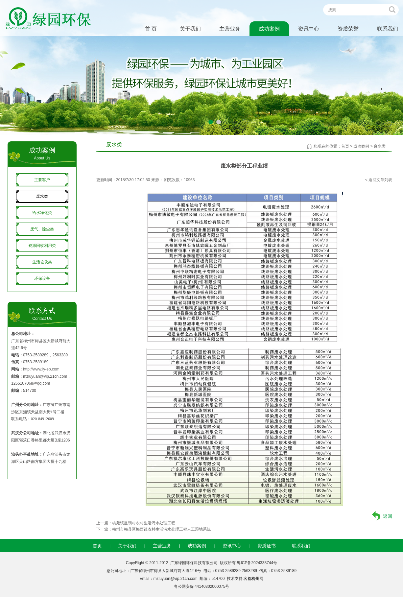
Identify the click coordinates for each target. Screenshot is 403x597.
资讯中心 (308, 29)
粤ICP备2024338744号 (257, 563)
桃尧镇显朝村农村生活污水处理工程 (143, 523)
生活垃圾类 (42, 262)
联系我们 (301, 545)
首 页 (151, 29)
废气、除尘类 (42, 229)
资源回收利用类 (42, 245)
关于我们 (190, 29)
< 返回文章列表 (378, 180)
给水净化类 (42, 212)
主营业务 (229, 29)
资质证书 (266, 545)
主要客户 (42, 180)
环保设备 (42, 278)
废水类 (42, 196)
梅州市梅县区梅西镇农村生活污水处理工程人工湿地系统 (161, 529)
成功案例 (269, 29)
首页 (345, 146)
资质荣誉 (348, 29)
